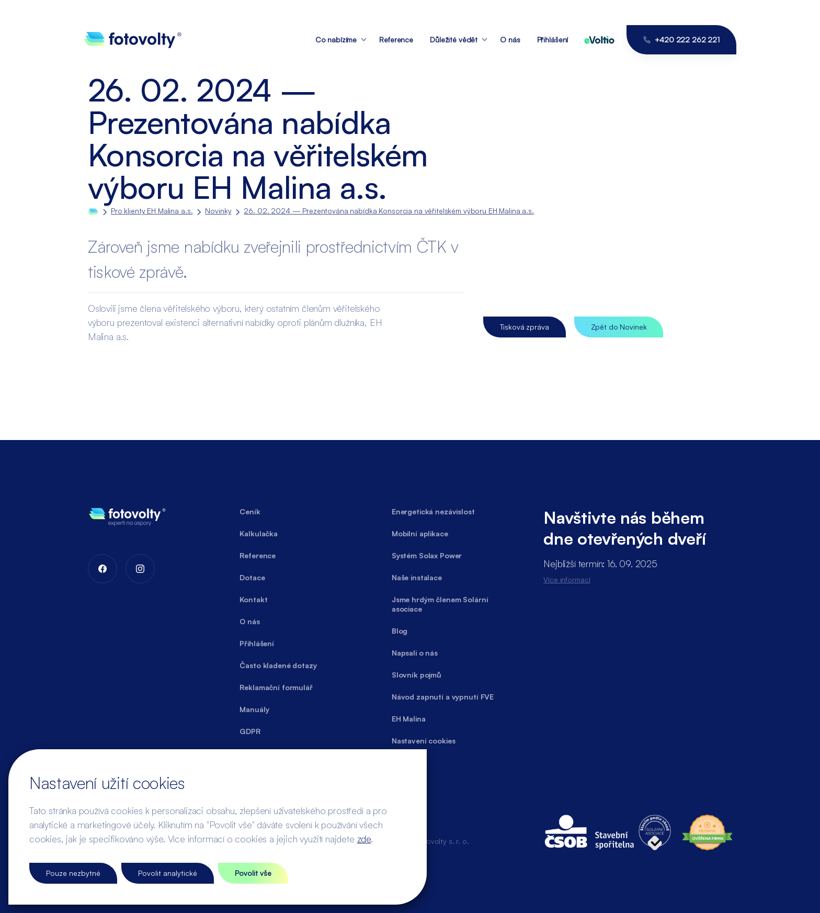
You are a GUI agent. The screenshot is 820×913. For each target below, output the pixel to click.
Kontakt (253, 599)
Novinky (218, 210)
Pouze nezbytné (73, 873)
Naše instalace (417, 577)
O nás (510, 39)
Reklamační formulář (276, 687)
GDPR (250, 731)
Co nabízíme (336, 39)
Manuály (254, 709)
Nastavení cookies (423, 740)
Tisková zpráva (524, 326)
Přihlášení (552, 39)
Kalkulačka (259, 533)
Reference (396, 39)
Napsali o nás (415, 652)
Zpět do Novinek (619, 326)
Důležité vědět (453, 39)
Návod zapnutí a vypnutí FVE (443, 696)
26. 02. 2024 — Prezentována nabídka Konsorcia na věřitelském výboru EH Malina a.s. (389, 210)
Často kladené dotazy (278, 665)
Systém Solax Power (427, 555)
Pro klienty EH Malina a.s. (151, 210)
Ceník (250, 511)
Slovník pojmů (416, 674)
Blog (399, 630)
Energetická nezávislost (433, 511)
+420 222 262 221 (681, 39)
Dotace (252, 577)
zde (364, 838)
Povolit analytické (167, 873)
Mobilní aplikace (420, 533)
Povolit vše (253, 873)
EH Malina (409, 718)
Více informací (566, 579)
